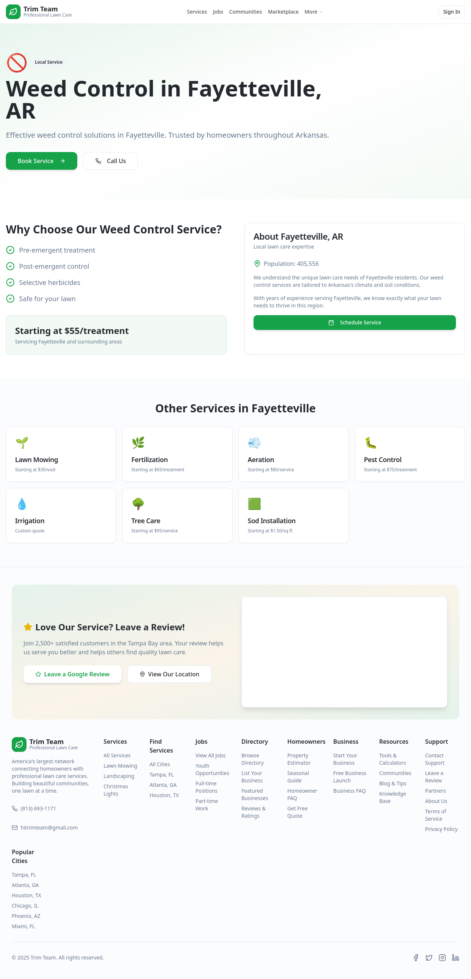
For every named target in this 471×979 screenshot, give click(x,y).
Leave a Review (434, 777)
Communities (245, 11)
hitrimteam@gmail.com (45, 827)
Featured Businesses (254, 794)
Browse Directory (252, 759)
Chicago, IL (25, 905)
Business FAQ (349, 790)
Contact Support (435, 759)
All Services (117, 755)
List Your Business (252, 777)
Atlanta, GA (163, 784)
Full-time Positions (206, 787)
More (314, 11)
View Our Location (169, 674)
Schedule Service (354, 322)
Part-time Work (206, 804)
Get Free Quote (297, 812)
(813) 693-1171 (34, 808)
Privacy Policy (441, 828)
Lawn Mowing (120, 765)
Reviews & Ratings (253, 812)
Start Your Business (345, 759)
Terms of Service (435, 815)
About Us (436, 800)
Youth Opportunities (212, 769)
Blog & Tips (392, 783)
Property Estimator (299, 759)
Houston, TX (164, 795)
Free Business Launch (349, 777)
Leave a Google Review (72, 674)
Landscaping (119, 775)
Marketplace (283, 11)
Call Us (110, 161)
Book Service (41, 161)
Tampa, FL (161, 774)
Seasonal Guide (298, 777)
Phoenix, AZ (26, 915)
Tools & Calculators (392, 759)
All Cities (159, 764)
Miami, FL (23, 926)
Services (197, 11)
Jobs (218, 11)
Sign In (451, 11)
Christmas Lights (116, 790)
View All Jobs (210, 755)
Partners (435, 790)
